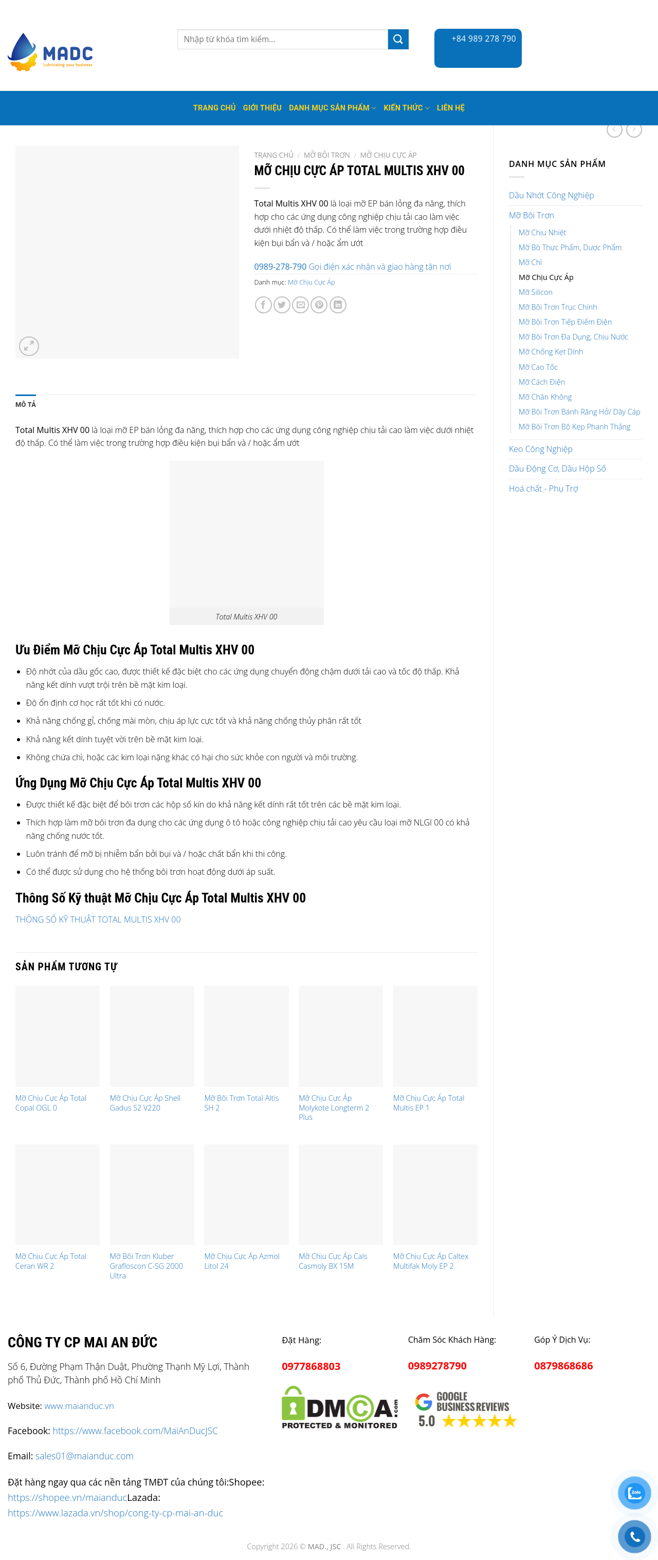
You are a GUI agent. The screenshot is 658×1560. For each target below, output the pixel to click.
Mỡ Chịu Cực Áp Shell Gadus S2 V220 (145, 1103)
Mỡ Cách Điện (542, 382)
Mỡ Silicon (536, 292)
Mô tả (25, 404)
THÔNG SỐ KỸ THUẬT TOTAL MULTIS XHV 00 (98, 919)
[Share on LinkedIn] (338, 304)
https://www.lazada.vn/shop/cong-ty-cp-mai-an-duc (115, 1512)
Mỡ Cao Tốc (538, 367)
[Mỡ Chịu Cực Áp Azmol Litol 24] (246, 1195)
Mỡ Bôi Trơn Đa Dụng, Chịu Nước (573, 337)
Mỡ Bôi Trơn (531, 215)
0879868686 (563, 1366)
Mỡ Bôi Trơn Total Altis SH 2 (241, 1103)
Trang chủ (274, 155)
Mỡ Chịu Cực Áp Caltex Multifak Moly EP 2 (430, 1261)
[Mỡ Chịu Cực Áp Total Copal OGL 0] (57, 1036)
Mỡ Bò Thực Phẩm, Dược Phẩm (570, 247)
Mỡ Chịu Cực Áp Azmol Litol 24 (241, 1261)
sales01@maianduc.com (84, 1456)
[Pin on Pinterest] (318, 304)
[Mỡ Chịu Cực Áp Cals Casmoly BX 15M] (341, 1195)
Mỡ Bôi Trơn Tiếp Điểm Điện (565, 322)
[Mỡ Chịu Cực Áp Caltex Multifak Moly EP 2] (435, 1195)
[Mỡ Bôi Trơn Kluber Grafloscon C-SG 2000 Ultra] (152, 1195)
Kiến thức (406, 108)
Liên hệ (451, 108)
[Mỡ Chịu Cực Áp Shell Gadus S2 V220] (152, 1036)
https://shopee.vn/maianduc (67, 1497)
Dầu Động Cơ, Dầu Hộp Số (557, 468)
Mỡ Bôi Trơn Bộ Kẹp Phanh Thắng (575, 426)
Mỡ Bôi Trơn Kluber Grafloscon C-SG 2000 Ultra (146, 1266)
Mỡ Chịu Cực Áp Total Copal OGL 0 (50, 1103)
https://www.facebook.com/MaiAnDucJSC (135, 1430)
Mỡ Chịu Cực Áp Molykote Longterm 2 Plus (334, 1108)
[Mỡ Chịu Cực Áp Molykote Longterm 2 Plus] (341, 1036)
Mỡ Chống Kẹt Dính (551, 351)
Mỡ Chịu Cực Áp (546, 277)
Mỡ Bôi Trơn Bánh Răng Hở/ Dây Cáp (580, 412)
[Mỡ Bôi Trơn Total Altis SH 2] (246, 1036)
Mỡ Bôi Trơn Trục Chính (558, 307)
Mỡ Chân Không (545, 397)
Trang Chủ (214, 108)
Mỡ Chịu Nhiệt (542, 232)
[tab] (25, 404)
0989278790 (437, 1366)
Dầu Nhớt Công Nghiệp (551, 195)
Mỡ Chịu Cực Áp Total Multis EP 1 (428, 1103)
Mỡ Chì (530, 262)
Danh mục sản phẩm (332, 108)
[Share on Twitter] (281, 304)
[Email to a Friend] (300, 304)
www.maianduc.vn (79, 1406)
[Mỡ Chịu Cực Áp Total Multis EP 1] (435, 1036)
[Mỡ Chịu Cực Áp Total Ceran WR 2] (57, 1195)
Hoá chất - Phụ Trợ (543, 488)
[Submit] (398, 39)
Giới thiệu (262, 108)
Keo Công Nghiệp (541, 449)
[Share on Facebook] (263, 304)
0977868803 (311, 1366)
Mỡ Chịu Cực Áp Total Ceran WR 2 (50, 1261)
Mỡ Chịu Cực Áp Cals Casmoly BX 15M (333, 1261)
